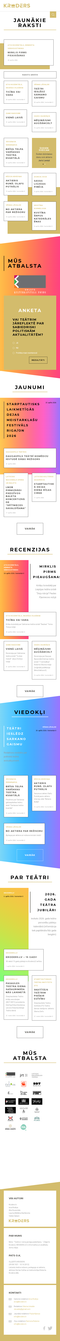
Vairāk (30, 528)
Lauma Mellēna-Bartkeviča (19, 1213)
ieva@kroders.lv (20, 1302)
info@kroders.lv (20, 1317)
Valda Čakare (14, 1216)
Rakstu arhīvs (30, 75)
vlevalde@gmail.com (22, 1309)
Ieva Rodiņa (13, 1207)
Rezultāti (38, 360)
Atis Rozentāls (14, 1210)
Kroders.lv (13, 1205)
